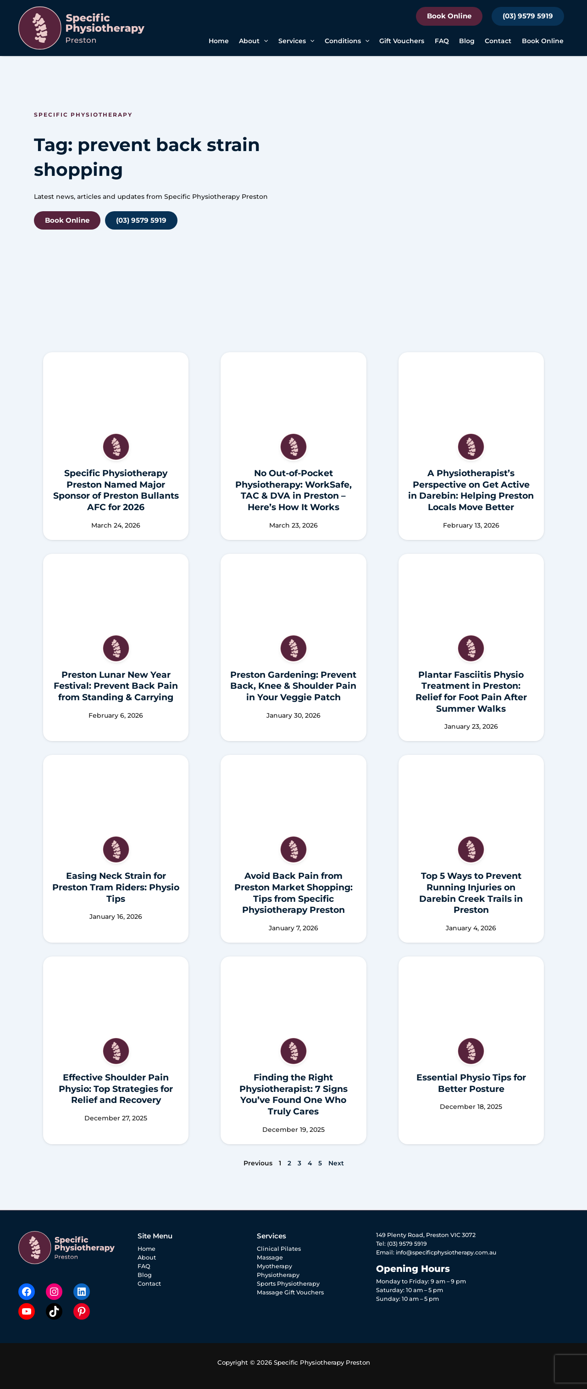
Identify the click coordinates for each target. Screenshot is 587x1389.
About (253, 41)
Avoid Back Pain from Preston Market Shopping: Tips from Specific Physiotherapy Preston (293, 893)
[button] (264, 41)
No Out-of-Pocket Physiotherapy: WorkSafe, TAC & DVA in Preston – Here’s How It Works (293, 490)
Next (336, 1163)
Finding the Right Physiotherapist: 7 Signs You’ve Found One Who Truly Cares (293, 1094)
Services (296, 41)
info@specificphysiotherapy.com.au (449, 1252)
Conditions (347, 41)
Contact (498, 41)
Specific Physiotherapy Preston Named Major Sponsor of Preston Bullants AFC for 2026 (116, 490)
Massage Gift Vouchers (290, 1292)
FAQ (442, 41)
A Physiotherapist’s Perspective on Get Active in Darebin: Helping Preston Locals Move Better (471, 490)
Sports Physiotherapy (288, 1283)
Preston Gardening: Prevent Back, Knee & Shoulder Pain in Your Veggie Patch (293, 686)
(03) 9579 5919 (528, 15)
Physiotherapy (278, 1274)
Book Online (449, 15)
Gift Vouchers (401, 41)
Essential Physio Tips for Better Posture (471, 1083)
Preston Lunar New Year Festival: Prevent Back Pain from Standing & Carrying (116, 686)
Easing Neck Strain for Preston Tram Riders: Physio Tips (115, 887)
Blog (467, 41)
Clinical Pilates (279, 1248)
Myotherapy (274, 1266)
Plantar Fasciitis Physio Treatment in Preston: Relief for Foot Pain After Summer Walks (471, 691)
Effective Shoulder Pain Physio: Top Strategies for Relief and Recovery (116, 1088)
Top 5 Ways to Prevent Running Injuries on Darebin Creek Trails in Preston (471, 893)
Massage (270, 1257)
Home (219, 41)
